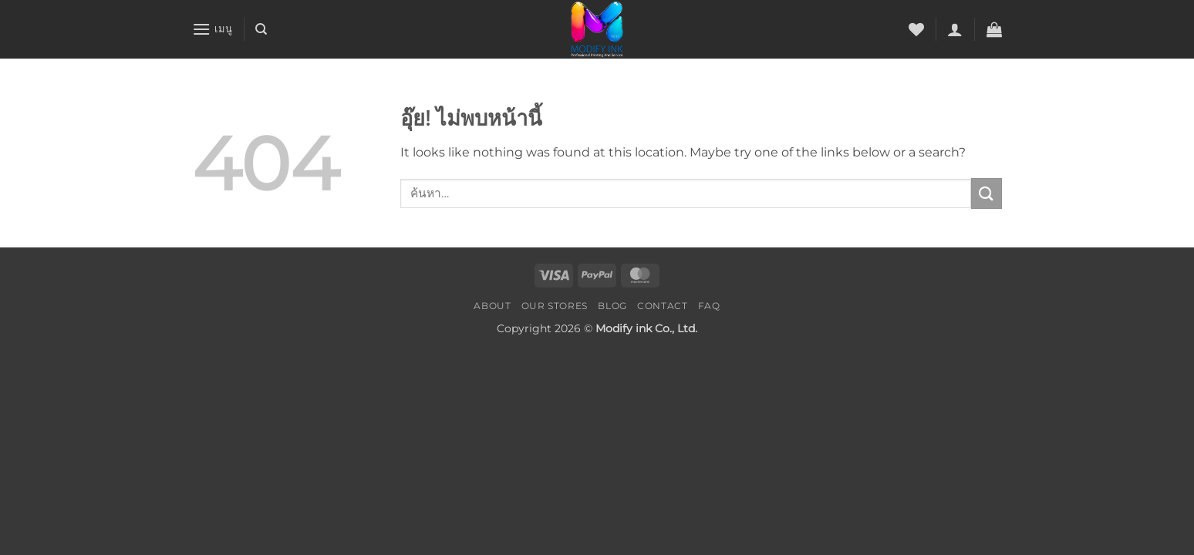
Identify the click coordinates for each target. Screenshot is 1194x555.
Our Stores (554, 305)
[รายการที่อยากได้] (916, 29)
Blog (612, 305)
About (492, 305)
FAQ (709, 305)
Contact (662, 305)
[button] (212, 29)
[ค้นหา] (261, 29)
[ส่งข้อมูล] (986, 193)
